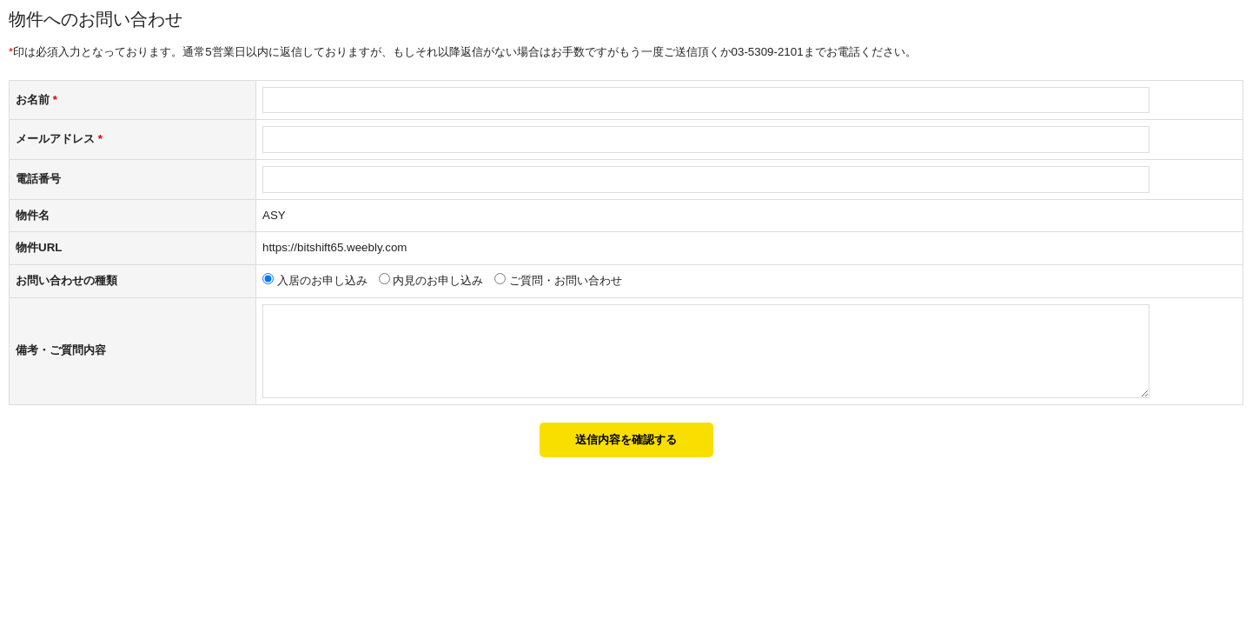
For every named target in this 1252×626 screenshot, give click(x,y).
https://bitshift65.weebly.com (334, 247)
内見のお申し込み (438, 280)
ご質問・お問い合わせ (565, 280)
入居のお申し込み (322, 280)
